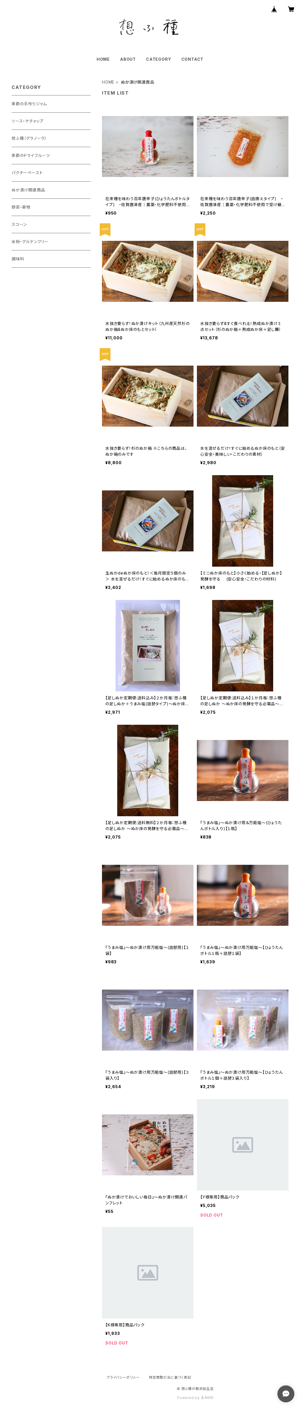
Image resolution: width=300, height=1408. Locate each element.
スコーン (19, 224)
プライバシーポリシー (123, 1377)
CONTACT (192, 59)
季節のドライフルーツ (31, 155)
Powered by (195, 1398)
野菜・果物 (21, 207)
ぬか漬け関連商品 (28, 189)
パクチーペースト (27, 172)
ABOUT (128, 59)
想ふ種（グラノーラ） (29, 138)
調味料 (18, 258)
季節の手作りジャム (29, 103)
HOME (103, 59)
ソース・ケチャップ (28, 121)
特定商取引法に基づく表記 (170, 1377)
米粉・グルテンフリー (30, 241)
